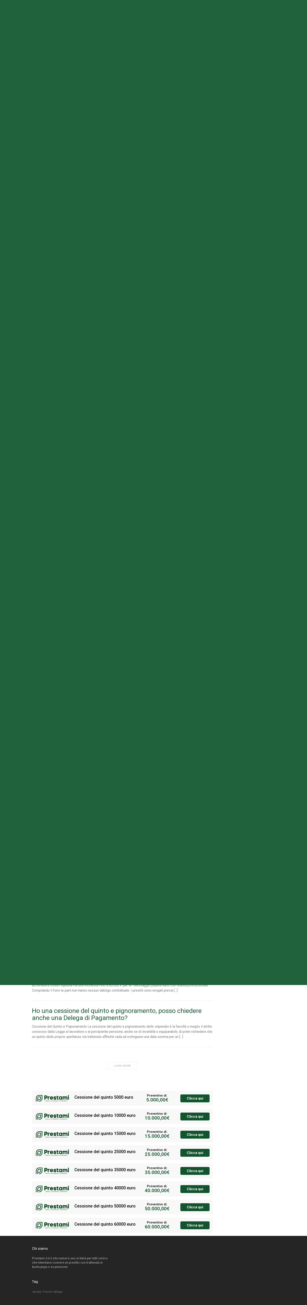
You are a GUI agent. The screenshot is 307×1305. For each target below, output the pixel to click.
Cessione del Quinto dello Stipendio (82, 971)
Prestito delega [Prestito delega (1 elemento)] (52, 1291)
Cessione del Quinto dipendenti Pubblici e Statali (101, 848)
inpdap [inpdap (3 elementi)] (37, 1291)
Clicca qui (195, 1098)
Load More (122, 1065)
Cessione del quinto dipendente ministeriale (94, 927)
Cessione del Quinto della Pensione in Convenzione (104, 888)
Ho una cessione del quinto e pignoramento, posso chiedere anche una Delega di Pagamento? (117, 1014)
